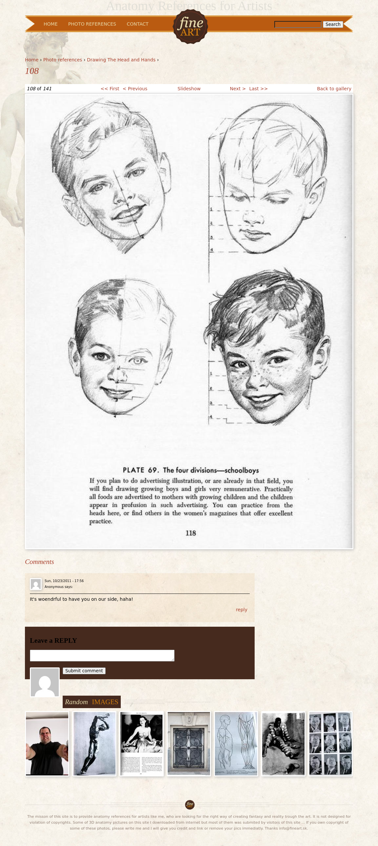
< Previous (135, 88)
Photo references (62, 59)
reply (241, 609)
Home (31, 59)
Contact (137, 24)
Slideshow (189, 88)
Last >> (258, 88)
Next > (238, 88)
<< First (109, 88)
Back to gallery (334, 88)
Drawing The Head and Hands (121, 59)
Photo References (92, 24)
